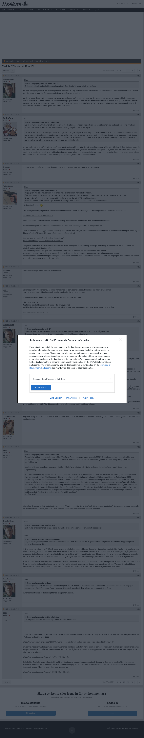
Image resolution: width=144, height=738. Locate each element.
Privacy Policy (88, 398)
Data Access (71, 398)
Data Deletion (56, 398)
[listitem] (72, 378)
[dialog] (72, 369)
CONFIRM (44, 388)
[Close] (121, 340)
